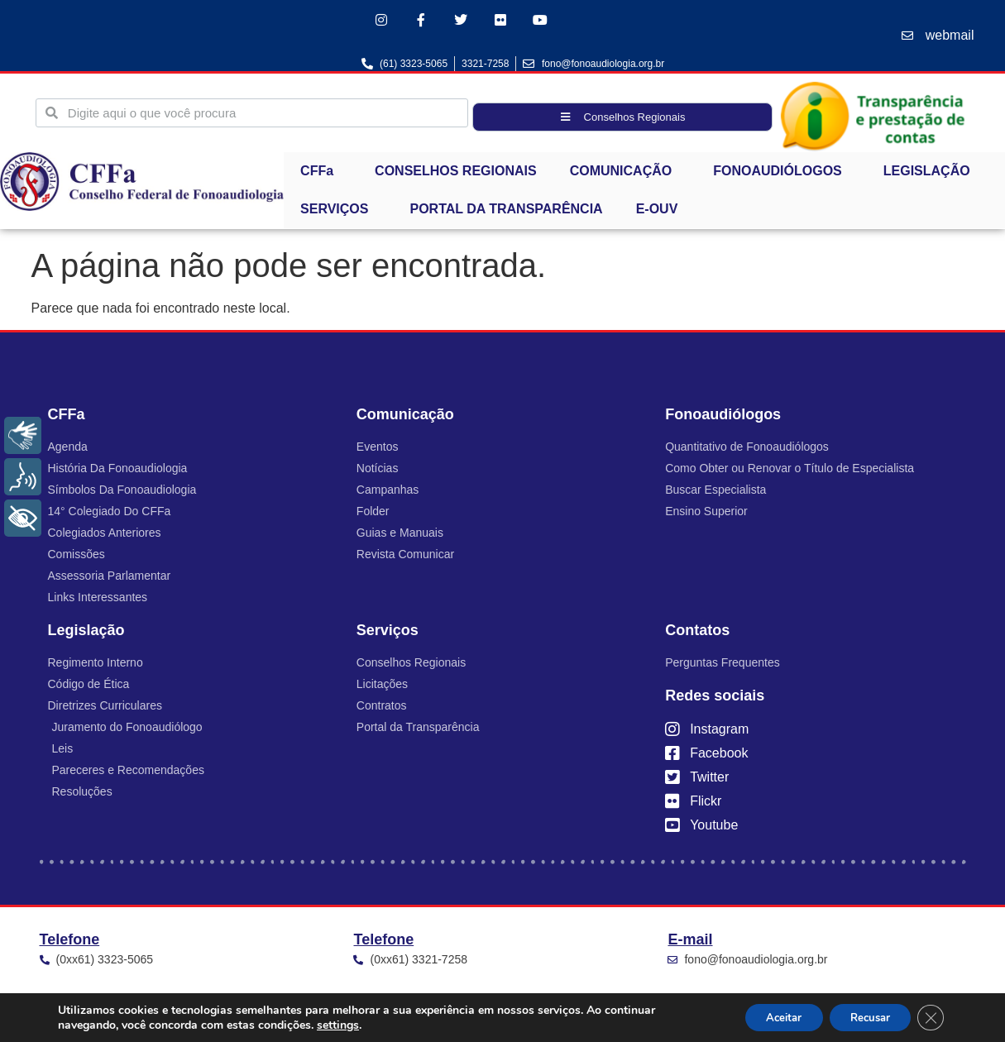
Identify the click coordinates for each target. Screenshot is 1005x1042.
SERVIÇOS (338, 211)
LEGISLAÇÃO (931, 173)
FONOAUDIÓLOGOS (781, 173)
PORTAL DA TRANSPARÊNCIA (505, 211)
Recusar (861, 1016)
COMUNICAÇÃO (625, 173)
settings (338, 1023)
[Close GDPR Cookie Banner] (929, 1016)
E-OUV (657, 211)
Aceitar (764, 1016)
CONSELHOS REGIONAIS (456, 173)
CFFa (321, 173)
